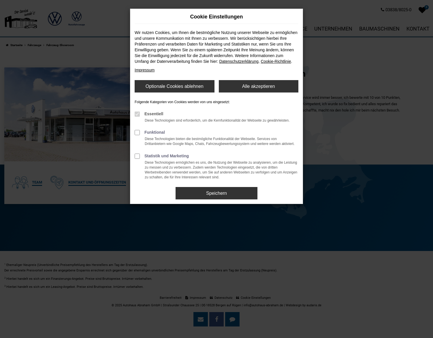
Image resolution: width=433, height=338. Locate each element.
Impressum (145, 70)
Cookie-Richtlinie (276, 61)
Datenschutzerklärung (238, 61)
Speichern (216, 193)
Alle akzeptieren (258, 86)
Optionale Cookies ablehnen (175, 86)
